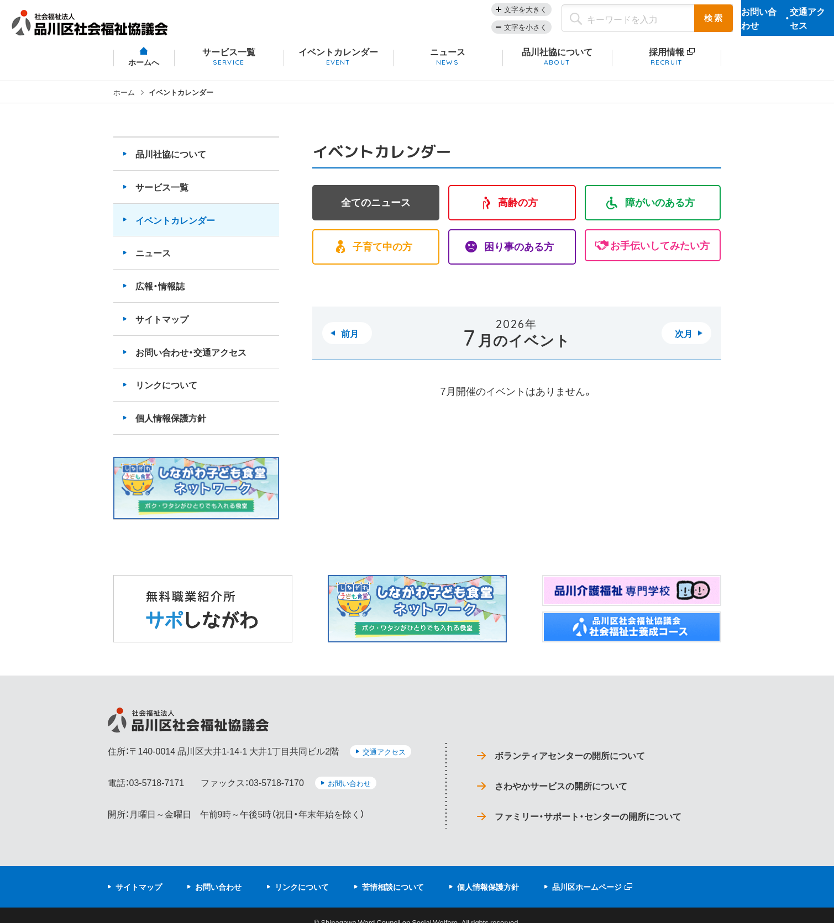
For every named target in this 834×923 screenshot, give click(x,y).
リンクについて (166, 392)
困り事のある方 (519, 256)
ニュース (153, 260)
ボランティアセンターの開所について (574, 759)
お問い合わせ (349, 784)
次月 (684, 342)
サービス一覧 (161, 194)
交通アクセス (384, 760)
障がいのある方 (660, 211)
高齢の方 (518, 211)
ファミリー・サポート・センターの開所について (594, 804)
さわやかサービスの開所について (565, 782)
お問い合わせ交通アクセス (761, 22)
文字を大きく (472, 13)
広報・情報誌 (160, 293)
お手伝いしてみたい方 (660, 256)
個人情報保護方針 (170, 426)
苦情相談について (393, 873)
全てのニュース (376, 211)
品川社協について (170, 161)
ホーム (124, 99)
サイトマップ (161, 327)
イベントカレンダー (175, 227)
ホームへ (143, 70)
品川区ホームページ (587, 873)
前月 (350, 342)
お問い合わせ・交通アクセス (190, 359)
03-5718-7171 (157, 783)
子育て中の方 (382, 256)
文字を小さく (472, 30)
